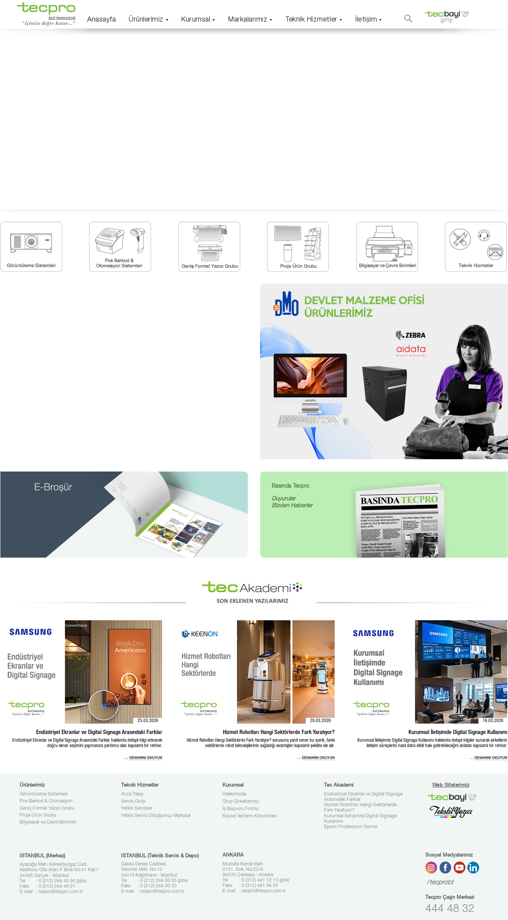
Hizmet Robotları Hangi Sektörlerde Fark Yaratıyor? (360, 808)
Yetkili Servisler (136, 808)
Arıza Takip (132, 794)
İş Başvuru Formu (240, 809)
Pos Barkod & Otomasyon (46, 801)
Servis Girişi (133, 801)
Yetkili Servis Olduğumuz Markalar (156, 816)
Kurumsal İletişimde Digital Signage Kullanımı (360, 819)
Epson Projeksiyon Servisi (350, 827)
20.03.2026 (320, 721)
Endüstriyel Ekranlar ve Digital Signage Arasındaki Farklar (363, 797)
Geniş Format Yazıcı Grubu (47, 808)
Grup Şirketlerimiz (240, 801)
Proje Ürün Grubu (38, 815)
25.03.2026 (148, 721)
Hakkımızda (234, 794)
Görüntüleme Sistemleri (44, 794)
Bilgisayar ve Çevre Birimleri (48, 822)
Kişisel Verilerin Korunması (249, 816)
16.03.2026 (493, 721)
